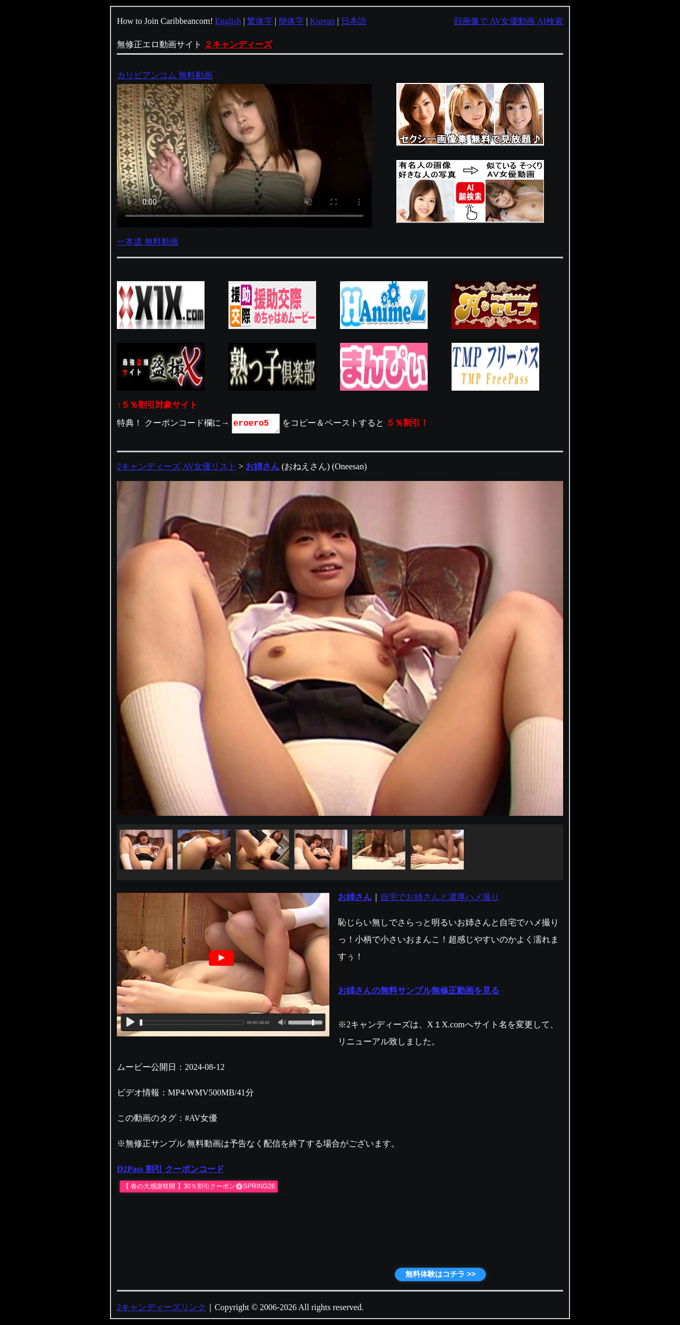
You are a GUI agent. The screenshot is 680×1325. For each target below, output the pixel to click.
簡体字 (291, 21)
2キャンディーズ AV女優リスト (176, 466)
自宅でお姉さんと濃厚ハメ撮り (439, 896)
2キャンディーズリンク (161, 1307)
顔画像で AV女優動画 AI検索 (508, 21)
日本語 (354, 21)
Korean (322, 21)
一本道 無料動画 (147, 241)
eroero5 (257, 423)
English (228, 21)
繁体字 (260, 21)
